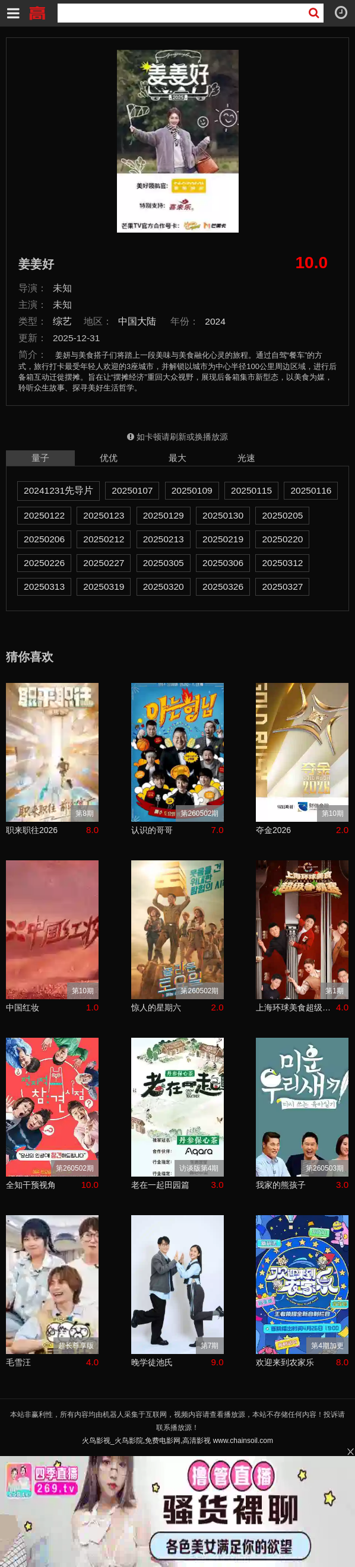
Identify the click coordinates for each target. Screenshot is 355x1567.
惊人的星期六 (156, 1007)
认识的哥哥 (152, 830)
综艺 (62, 321)
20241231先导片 (58, 490)
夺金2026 (273, 830)
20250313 (44, 586)
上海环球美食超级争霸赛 (296, 1007)
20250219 (222, 539)
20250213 (163, 539)
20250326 (222, 586)
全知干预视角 (31, 1185)
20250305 (163, 563)
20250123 (103, 515)
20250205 (282, 515)
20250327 (282, 586)
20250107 (132, 490)
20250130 (222, 515)
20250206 (44, 539)
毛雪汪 (18, 1362)
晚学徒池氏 (152, 1362)
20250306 (222, 563)
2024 (215, 321)
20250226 (44, 563)
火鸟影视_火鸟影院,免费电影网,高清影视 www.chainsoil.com (177, 1440)
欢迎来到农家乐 (285, 1362)
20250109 (192, 490)
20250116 (310, 490)
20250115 (251, 490)
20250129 (163, 515)
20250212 (103, 539)
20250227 (103, 563)
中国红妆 (22, 1007)
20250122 (44, 515)
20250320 (163, 586)
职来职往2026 (32, 830)
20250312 (282, 563)
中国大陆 (137, 321)
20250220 (282, 539)
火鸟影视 (37, 12)
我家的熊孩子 (281, 1185)
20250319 (103, 586)
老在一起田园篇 (160, 1185)
